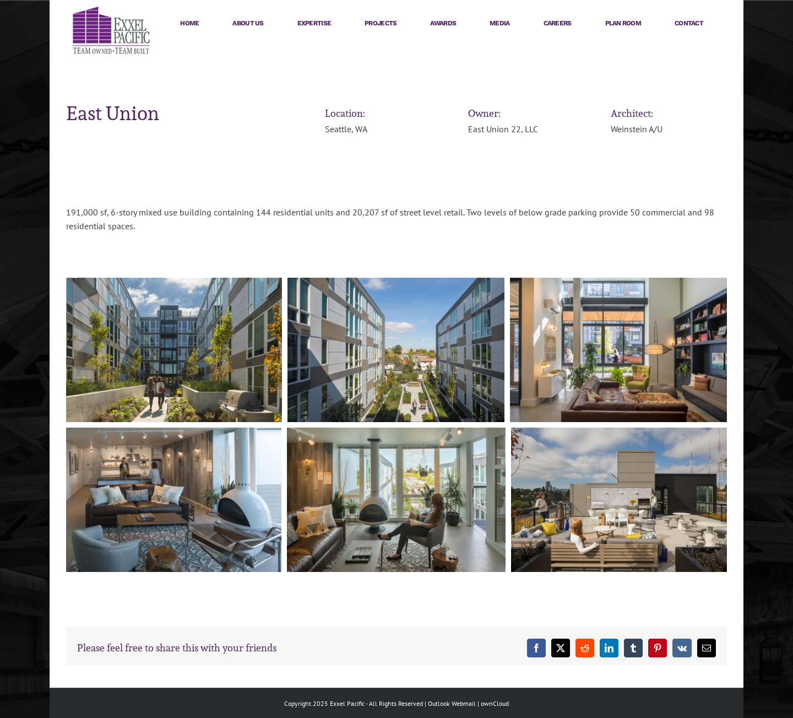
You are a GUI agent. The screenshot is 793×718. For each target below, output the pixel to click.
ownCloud (495, 703)
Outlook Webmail (452, 703)
